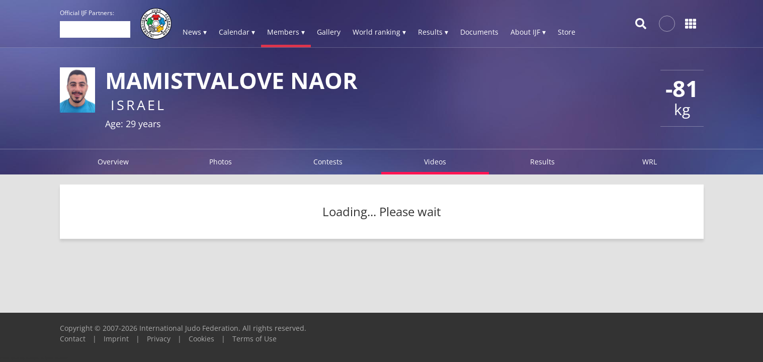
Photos (220, 161)
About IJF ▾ (528, 32)
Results (542, 161)
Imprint (116, 338)
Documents (479, 32)
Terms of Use (254, 338)
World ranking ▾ (379, 32)
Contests (328, 161)
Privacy (159, 338)
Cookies (201, 338)
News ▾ (195, 32)
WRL (649, 161)
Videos (435, 161)
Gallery (329, 32)
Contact (73, 338)
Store (566, 32)
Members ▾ (286, 32)
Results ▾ (433, 32)
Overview (113, 161)
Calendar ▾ (237, 32)
